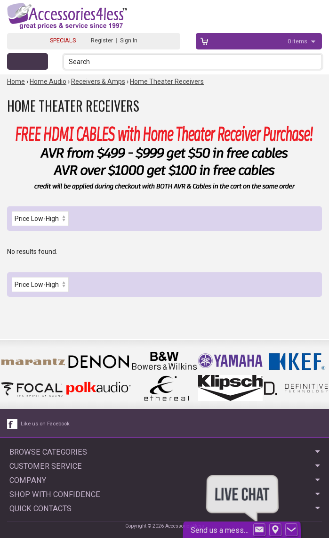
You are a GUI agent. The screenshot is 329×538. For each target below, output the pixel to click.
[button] (315, 61)
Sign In (128, 40)
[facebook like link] (12, 424)
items (298, 41)
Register (102, 40)
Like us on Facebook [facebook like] (45, 424)
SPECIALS (63, 40)
